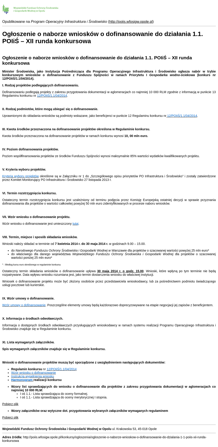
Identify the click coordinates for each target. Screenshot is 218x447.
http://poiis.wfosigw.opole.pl (130, 22)
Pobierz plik (10, 404)
